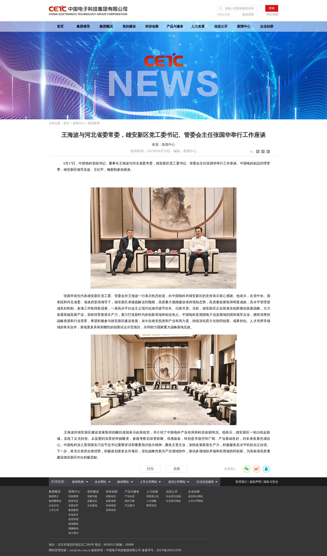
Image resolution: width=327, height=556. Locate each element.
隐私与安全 (271, 481)
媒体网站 (123, 481)
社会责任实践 (173, 496)
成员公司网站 (177, 481)
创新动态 (111, 496)
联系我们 (241, 481)
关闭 (176, 469)
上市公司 (54, 510)
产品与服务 (175, 26)
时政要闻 (73, 496)
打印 (150, 469)
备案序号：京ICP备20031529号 (161, 550)
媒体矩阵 (248, 14)
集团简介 (54, 496)
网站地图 (272, 14)
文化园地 (92, 505)
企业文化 (54, 505)
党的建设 (129, 26)
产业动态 (130, 496)
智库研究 (111, 510)
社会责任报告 (173, 500)
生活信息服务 (205, 481)
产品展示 (130, 505)
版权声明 (255, 481)
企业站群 (266, 26)
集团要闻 (94, 123)
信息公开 (221, 26)
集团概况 (106, 26)
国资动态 (73, 500)
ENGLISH (224, 14)
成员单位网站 (195, 496)
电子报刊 (73, 533)
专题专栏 (73, 505)
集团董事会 (55, 500)
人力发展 (198, 26)
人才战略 (151, 500)
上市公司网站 (148, 481)
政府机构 (78, 481)
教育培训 (151, 505)
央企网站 (100, 481)
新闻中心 (243, 26)
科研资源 (111, 505)
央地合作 (73, 514)
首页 (60, 26)
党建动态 (92, 500)
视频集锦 (73, 528)
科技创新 (152, 26)
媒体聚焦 (73, 523)
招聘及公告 (152, 496)
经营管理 (73, 519)
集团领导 (83, 26)
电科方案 (130, 500)
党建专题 (92, 496)
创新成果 (111, 500)
